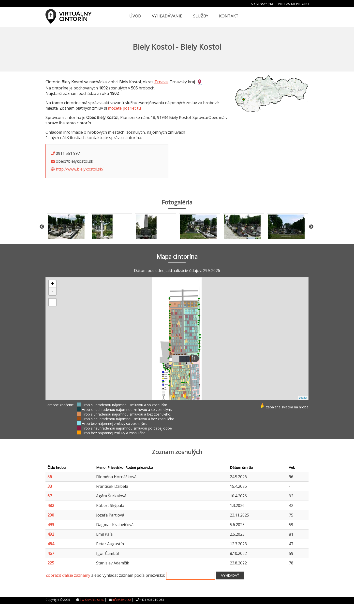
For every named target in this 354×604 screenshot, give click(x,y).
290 (50, 515)
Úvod (135, 16)
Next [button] (311, 227)
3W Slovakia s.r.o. (92, 600)
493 (50, 524)
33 (49, 486)
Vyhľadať (230, 575)
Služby (200, 16)
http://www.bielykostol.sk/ (79, 169)
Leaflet (303, 397)
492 (50, 534)
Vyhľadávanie (167, 16)
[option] (67, 227)
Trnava (161, 82)
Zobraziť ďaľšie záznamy (67, 575)
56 (49, 476)
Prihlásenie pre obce (294, 4)
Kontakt (228, 16)
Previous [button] (41, 227)
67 (49, 496)
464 (50, 543)
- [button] (52, 291)
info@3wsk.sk (121, 600)
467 (50, 553)
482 (50, 505)
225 (50, 563)
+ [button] (52, 284)
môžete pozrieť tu (124, 108)
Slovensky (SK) (262, 4)
